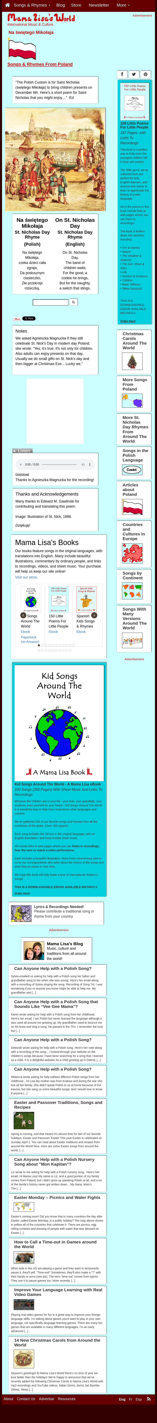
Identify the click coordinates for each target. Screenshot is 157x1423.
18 (60, 650)
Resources (66, 1399)
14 (46, 650)
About (8, 1399)
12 (39, 650)
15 (49, 650)
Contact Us (26, 1399)
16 (53, 650)
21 (70, 650)
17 (56, 650)
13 (42, 650)
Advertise (46, 1399)
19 (63, 650)
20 (67, 650)
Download (22, 474)
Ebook (25, 631)
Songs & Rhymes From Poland (40, 64)
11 (74, 645)
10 (70, 645)
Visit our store (26, 577)
